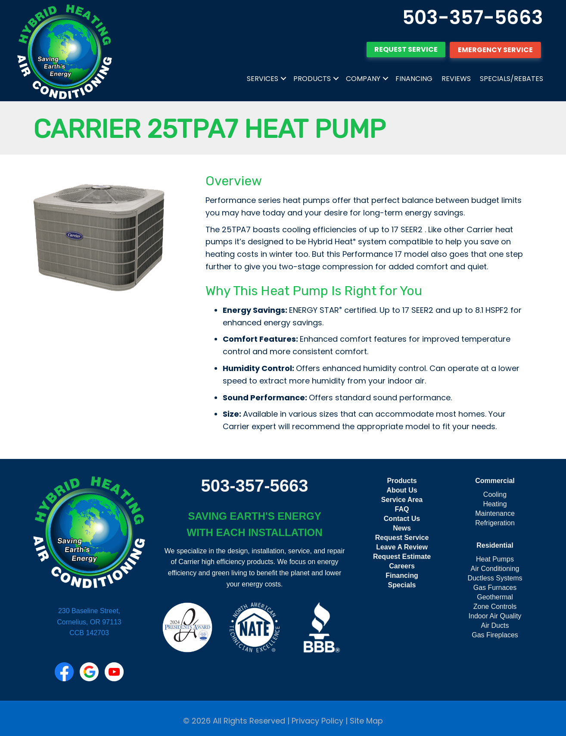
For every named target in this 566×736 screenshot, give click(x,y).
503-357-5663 (472, 17)
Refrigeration (495, 523)
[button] (283, 79)
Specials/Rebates (511, 79)
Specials (402, 585)
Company (363, 79)
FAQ (402, 509)
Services (262, 79)
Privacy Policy (317, 720)
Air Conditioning (495, 568)
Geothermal (495, 597)
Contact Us (402, 518)
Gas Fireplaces (495, 635)
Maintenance (495, 513)
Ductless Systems (494, 578)
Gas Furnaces (494, 587)
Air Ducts (495, 625)
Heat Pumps (495, 559)
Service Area (402, 499)
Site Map (366, 720)
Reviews (456, 79)
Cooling (495, 494)
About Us (401, 490)
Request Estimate (402, 556)
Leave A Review (402, 547)
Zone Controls (495, 606)
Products (312, 79)
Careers (402, 566)
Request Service (402, 537)
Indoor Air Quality (495, 616)
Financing (413, 79)
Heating (495, 504)
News (402, 528)
